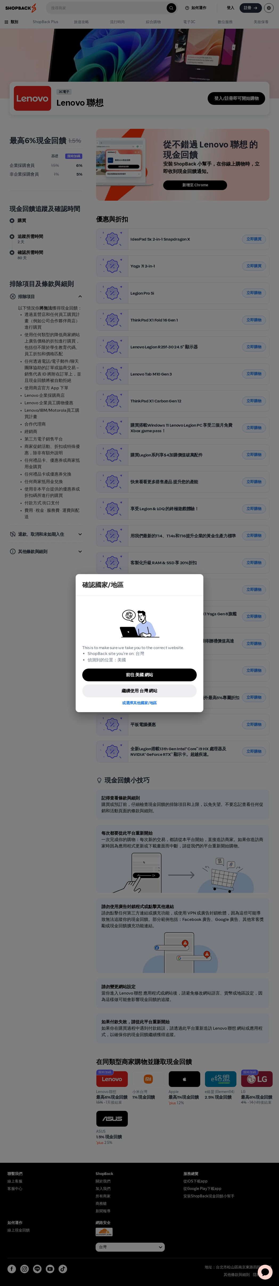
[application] (265, 1272)
